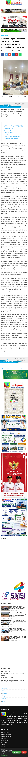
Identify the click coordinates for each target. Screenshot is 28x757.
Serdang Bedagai (5, 35)
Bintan (4, 690)
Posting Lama (22, 368)
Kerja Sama (4, 742)
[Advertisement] (14, 654)
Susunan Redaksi (5, 732)
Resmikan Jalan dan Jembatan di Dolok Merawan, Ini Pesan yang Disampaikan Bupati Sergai (12, 136)
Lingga (4, 696)
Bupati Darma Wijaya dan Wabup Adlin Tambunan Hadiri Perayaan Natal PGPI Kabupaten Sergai (13, 127)
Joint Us (3, 746)
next (3, 579)
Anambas (4, 688)
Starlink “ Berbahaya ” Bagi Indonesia (10, 677)
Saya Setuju (16, 752)
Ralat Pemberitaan (5, 671)
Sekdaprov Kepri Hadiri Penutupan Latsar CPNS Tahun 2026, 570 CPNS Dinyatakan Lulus (17, 637)
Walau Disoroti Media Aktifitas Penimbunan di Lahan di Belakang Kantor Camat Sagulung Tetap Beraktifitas (17, 614)
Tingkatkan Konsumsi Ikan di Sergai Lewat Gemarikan (13, 131)
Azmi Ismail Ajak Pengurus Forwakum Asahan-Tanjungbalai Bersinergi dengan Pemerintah (17, 607)
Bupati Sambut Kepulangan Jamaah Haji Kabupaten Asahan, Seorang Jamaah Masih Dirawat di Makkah (17, 630)
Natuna (4, 698)
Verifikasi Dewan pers (6, 736)
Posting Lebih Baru (6, 368)
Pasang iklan (4, 738)
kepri (3, 701)
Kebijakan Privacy (5, 740)
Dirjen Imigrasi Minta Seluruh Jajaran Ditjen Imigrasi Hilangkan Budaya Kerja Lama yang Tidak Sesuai (17, 622)
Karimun (4, 693)
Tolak (24, 752)
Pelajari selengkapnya (5, 754)
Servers (3, 744)
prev (1, 579)
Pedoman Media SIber (6, 734)
